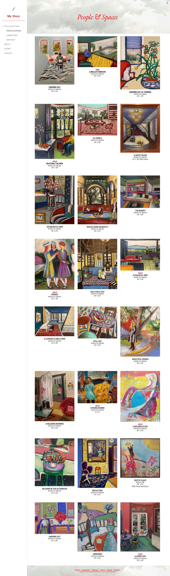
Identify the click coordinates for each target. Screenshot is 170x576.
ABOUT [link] (7, 44)
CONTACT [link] (8, 53)
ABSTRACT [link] (11, 40)
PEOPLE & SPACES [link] (14, 31)
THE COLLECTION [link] (11, 26)
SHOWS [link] (7, 48)
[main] (98, 17)
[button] (167, 3)
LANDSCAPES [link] (12, 35)
